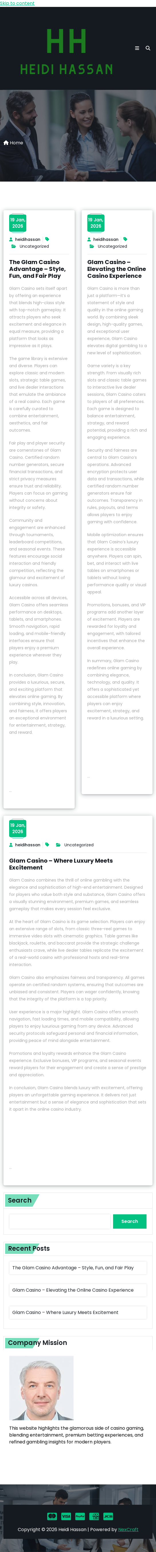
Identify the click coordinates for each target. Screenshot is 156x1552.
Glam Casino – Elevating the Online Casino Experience (116, 269)
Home (13, 142)
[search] (148, 48)
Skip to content (17, 3)
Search (19, 1200)
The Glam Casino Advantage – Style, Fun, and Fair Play (37, 269)
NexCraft (128, 1529)
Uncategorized (34, 246)
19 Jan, (17, 223)
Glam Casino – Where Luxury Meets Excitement (61, 864)
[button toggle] (137, 48)
